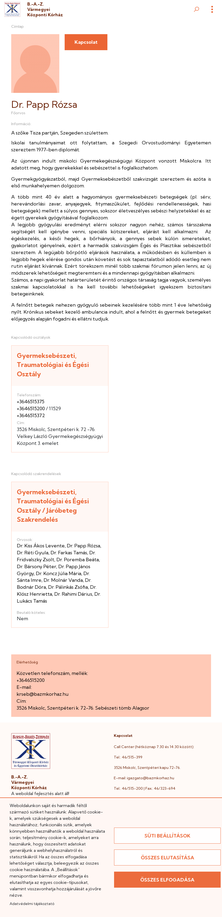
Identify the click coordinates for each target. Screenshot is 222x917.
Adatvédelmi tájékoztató (32, 904)
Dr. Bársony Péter (36, 566)
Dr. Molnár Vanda (63, 580)
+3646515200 (31, 408)
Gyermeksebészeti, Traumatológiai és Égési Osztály (53, 364)
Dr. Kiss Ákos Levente (41, 546)
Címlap (17, 26)
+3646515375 (30, 401)
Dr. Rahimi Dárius (73, 594)
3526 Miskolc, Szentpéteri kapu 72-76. (147, 767)
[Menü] (212, 9)
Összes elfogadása (167, 880)
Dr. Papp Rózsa (83, 546)
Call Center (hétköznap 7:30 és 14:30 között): (154, 746)
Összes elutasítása (167, 858)
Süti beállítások (167, 836)
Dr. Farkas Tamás (68, 553)
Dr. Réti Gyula (32, 553)
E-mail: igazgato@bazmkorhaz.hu (144, 778)
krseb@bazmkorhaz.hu (43, 694)
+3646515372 (31, 415)
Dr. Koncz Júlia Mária (58, 573)
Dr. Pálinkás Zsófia (68, 587)
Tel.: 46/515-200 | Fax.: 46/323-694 (145, 788)
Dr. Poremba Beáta (77, 559)
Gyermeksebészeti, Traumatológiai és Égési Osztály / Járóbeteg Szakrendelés (53, 506)
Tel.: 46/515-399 (128, 757)
